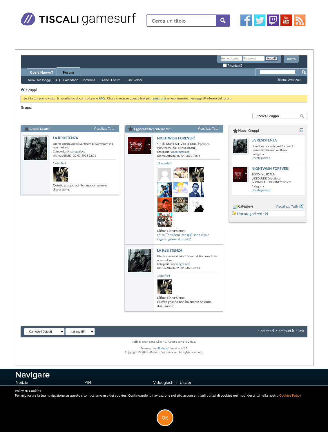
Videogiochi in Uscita (172, 382)
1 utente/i (59, 163)
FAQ (57, 80)
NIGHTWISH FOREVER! (176, 138)
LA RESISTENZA (65, 137)
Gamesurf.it (285, 330)
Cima (300, 330)
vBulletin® (163, 348)
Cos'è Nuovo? (41, 72)
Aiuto (291, 59)
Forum (68, 72)
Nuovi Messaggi (39, 80)
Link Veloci (134, 80)
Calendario (70, 80)
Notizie (22, 382)
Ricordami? (232, 65)
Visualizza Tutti (104, 128)
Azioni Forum (111, 80)
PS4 (87, 382)
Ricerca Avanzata (289, 79)
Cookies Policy (290, 395)
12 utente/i (164, 163)
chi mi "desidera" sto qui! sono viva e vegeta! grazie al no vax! (183, 237)
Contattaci (266, 330)
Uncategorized (76, 151)
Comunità (88, 80)
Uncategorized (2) (252, 213)
